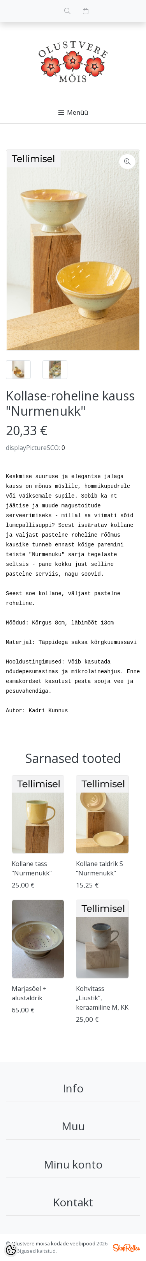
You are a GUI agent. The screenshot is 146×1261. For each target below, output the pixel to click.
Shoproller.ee (126, 1248)
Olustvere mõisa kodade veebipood (53, 1243)
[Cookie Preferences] (11, 1250)
